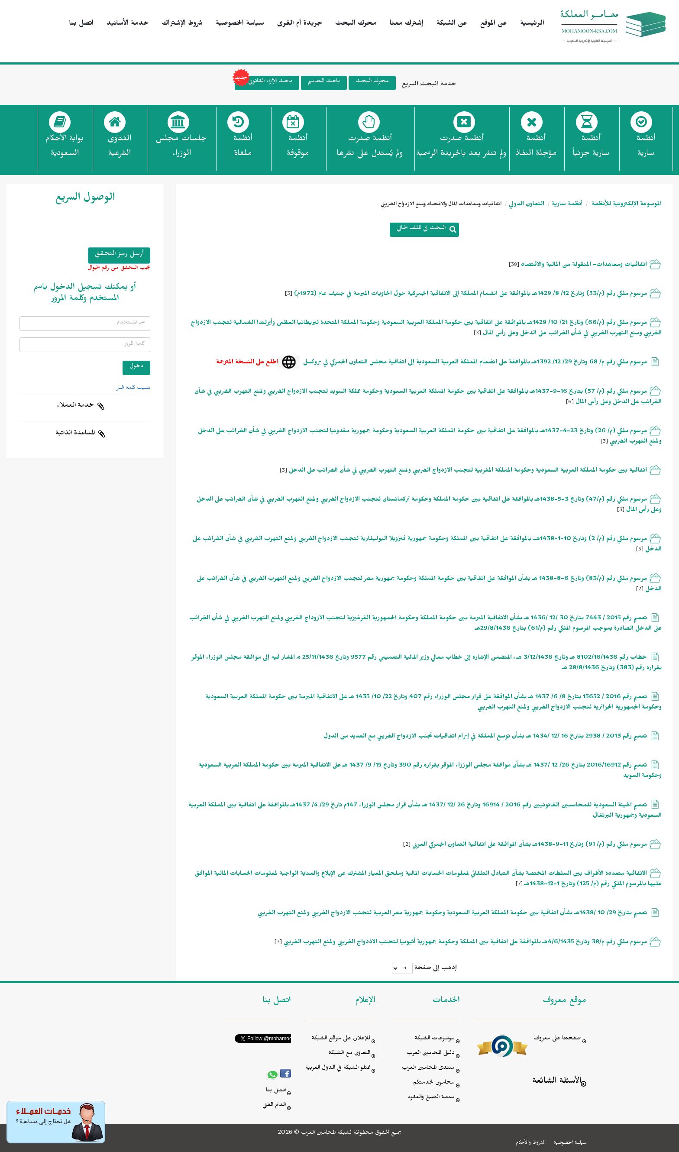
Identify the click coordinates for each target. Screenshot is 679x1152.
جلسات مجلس (181, 148)
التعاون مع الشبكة (349, 1054)
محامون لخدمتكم (434, 1083)
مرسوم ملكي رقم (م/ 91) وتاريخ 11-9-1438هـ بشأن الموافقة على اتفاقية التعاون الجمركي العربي (529, 845)
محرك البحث (356, 24)
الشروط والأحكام (531, 1143)
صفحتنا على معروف (557, 1039)
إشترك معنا (407, 24)
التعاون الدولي (526, 205)
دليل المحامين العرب (431, 1054)
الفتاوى (119, 148)
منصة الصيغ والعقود (431, 1098)
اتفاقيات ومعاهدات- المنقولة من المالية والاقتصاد (584, 265)
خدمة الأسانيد (128, 24)
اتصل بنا (81, 24)
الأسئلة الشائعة (556, 1082)
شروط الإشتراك (182, 24)
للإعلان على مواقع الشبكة (341, 1039)
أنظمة (646, 148)
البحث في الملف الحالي (421, 229)
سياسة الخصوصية (240, 24)
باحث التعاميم (324, 82)
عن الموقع (493, 24)
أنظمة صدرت (369, 148)
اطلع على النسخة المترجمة (247, 363)
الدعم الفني (274, 1106)
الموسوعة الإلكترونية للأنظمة (626, 205)
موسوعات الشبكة (435, 1039)
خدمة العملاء (75, 406)
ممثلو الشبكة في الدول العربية (337, 1068)
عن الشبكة (451, 24)
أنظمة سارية (567, 205)
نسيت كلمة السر (133, 388)
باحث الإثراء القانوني (263, 83)
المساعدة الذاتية (75, 434)
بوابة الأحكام (64, 148)
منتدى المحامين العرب (428, 1068)
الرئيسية (532, 24)
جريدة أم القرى (299, 24)
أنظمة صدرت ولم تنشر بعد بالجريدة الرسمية (461, 147)
